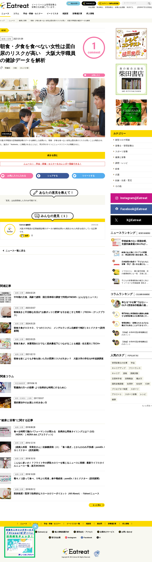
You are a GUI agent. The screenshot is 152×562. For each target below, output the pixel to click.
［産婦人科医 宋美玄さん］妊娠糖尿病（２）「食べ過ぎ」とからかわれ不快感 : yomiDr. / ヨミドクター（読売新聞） (59, 448)
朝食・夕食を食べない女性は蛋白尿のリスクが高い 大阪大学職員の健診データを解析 (60, 20)
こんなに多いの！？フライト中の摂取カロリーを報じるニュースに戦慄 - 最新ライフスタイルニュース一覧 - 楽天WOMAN (59, 464)
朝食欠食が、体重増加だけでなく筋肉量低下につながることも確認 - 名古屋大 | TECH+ (57, 343)
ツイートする (88, 176)
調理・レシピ (121, 163)
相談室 (65, 13)
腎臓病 (7, 68)
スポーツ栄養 (121, 151)
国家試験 (134, 373)
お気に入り (96, 75)
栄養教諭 (129, 378)
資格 (125, 373)
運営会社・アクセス (84, 532)
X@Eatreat (128, 220)
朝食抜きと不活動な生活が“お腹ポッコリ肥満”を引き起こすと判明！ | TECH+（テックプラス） (59, 313)
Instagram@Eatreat (131, 198)
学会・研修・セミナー (33, 13)
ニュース (5, 13)
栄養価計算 (77, 13)
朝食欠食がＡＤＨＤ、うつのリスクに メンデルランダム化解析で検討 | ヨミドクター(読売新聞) (59, 329)
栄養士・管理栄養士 (124, 145)
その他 (118, 186)
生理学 (130, 384)
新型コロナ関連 (122, 140)
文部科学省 (117, 378)
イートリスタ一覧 (73, 524)
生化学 (139, 384)
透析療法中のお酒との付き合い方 (30, 402)
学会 (133, 363)
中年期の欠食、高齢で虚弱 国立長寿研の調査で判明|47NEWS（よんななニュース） (56, 297)
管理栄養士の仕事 (119, 363)
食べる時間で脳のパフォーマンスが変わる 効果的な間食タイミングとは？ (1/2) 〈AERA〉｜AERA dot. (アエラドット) (54, 433)
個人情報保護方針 (62, 532)
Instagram (72, 537)
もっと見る (97, 505)
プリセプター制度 (119, 389)
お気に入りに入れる (16, 176)
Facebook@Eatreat (131, 209)
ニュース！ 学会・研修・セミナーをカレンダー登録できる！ (52, 164)
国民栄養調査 (118, 384)
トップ (2, 20)
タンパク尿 (24, 68)
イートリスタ (52, 13)
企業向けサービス (107, 532)
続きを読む (52, 155)
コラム (16, 13)
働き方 (139, 378)
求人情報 (90, 13)
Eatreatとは (42, 532)
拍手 (26, 236)
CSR (147, 384)
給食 (117, 169)
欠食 (15, 68)
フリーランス (135, 368)
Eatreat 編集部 (25, 225)
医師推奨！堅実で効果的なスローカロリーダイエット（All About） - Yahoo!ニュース (56, 493)
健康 (114, 399)
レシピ (143, 394)
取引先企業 (56, 537)
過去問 (99, 524)
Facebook (88, 537)
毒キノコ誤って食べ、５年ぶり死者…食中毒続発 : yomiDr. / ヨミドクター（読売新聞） (57, 478)
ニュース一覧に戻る (15, 251)
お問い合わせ (126, 532)
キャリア (116, 373)
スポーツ (135, 389)
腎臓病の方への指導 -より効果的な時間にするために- (40, 387)
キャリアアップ (118, 368)
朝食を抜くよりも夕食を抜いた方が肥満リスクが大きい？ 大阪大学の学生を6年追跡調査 (58, 358)
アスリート (117, 394)
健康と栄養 (23, 20)
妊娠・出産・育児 (123, 180)
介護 (117, 174)
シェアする (52, 176)
